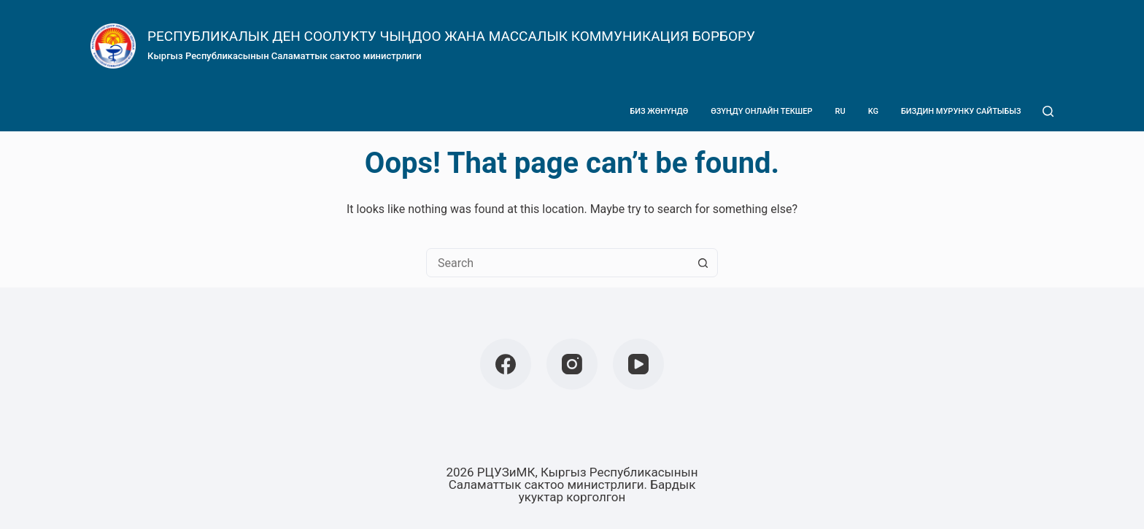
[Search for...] (557, 262)
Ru (840, 111)
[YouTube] (638, 364)
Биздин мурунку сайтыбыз (961, 111)
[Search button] (702, 262)
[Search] (1048, 111)
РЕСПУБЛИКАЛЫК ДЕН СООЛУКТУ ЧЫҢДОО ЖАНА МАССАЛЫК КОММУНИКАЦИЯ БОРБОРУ (451, 36)
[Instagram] (572, 364)
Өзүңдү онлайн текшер (761, 111)
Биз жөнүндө (659, 111)
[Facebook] (505, 364)
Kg (873, 111)
